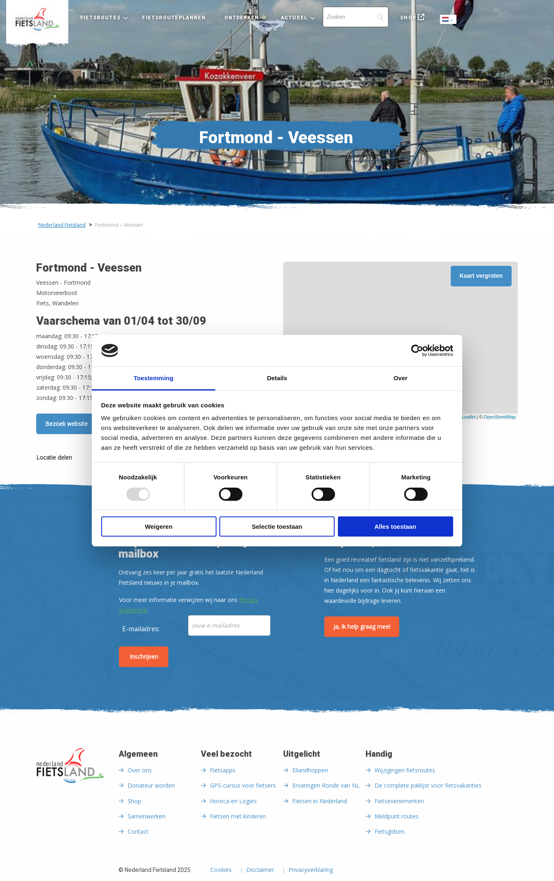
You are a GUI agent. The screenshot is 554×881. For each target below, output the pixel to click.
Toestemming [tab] (153, 377)
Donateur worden (151, 785)
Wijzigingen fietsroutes (405, 770)
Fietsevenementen (399, 801)
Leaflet (468, 416)
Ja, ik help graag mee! (361, 626)
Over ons (140, 770)
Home (37, 19)
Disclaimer (260, 870)
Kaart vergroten (481, 275)
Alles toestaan (396, 526)
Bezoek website (66, 424)
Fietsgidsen (390, 831)
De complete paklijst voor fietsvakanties (428, 785)
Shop (408, 18)
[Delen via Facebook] (82, 458)
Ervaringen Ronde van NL (326, 785)
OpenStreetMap (500, 416)
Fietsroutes (100, 18)
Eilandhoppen (310, 770)
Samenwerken (146, 816)
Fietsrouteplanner (173, 18)
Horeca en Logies (233, 801)
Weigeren (158, 526)
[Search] (356, 17)
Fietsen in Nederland (319, 801)
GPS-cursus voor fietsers (243, 785)
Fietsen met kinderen (238, 816)
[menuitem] (37, 19)
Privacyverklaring (311, 870)
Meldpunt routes (397, 816)
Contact (138, 831)
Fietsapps (222, 770)
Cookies (221, 870)
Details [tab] (277, 377)
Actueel (294, 18)
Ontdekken (241, 18)
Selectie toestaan (277, 526)
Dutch (448, 20)
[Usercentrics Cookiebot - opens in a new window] (417, 350)
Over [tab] (400, 377)
